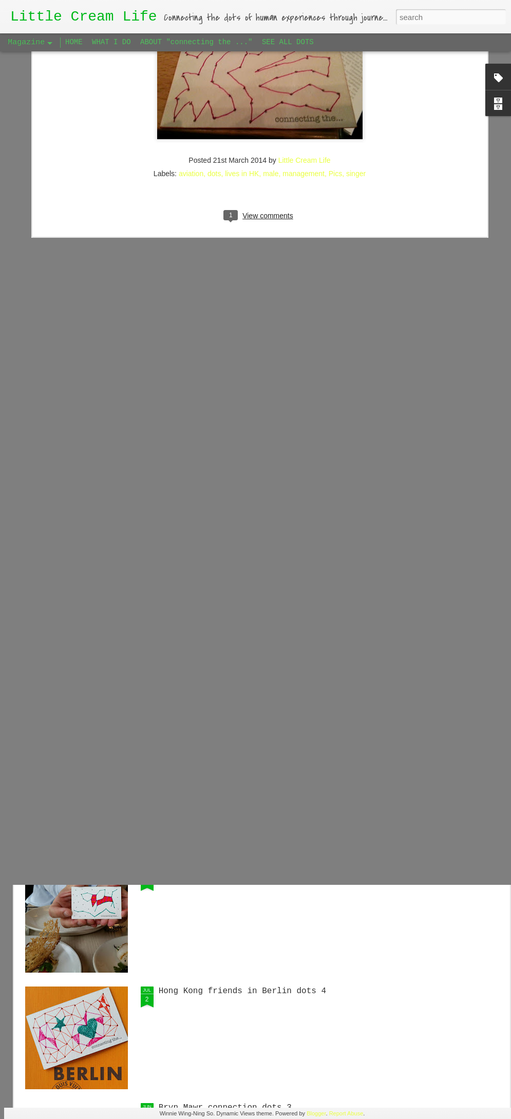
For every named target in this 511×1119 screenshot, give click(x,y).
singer (356, 69)
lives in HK (242, 69)
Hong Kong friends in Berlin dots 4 (242, 991)
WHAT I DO (111, 42)
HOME (74, 42)
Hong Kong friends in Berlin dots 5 (242, 758)
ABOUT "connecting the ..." (196, 42)
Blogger (316, 1113)
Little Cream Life (304, 55)
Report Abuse (346, 1113)
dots (214, 69)
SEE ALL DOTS (288, 42)
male (270, 69)
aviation (191, 69)
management (303, 69)
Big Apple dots (193, 874)
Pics (335, 69)
